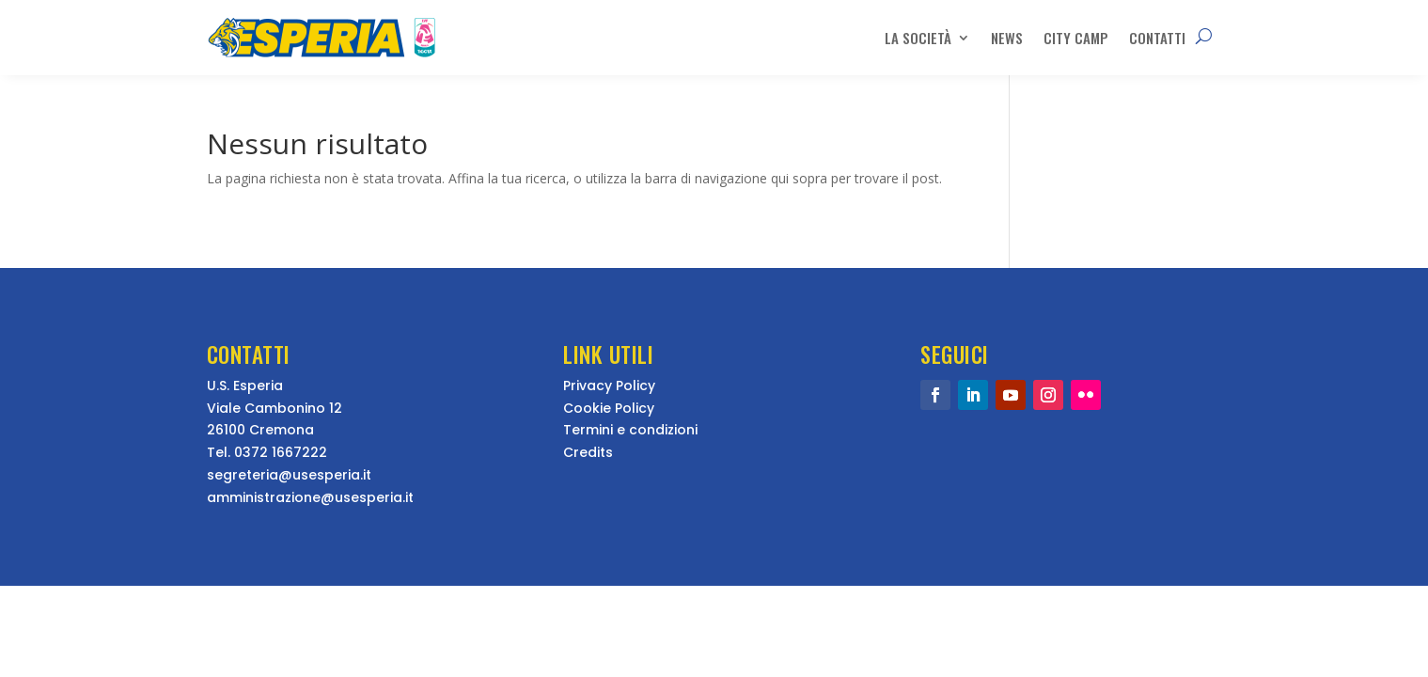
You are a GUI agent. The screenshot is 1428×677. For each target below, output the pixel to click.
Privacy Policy (609, 385)
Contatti (1157, 37)
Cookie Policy (608, 408)
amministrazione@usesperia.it (310, 497)
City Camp (1076, 37)
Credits (588, 452)
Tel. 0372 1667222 (267, 452)
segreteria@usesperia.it (289, 474)
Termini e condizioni (630, 429)
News (1007, 37)
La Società (918, 37)
